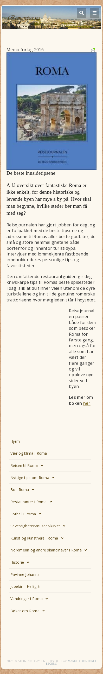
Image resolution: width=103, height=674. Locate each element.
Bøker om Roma (29, 610)
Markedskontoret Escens (71, 662)
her (87, 403)
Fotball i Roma (27, 513)
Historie (21, 562)
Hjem (15, 441)
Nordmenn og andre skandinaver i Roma (50, 550)
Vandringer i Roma (30, 598)
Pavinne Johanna (25, 574)
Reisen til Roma (28, 465)
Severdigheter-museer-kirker (39, 526)
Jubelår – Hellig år (25, 586)
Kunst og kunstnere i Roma (38, 538)
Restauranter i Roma (32, 502)
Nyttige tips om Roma (33, 477)
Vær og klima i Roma (28, 453)
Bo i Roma (23, 489)
